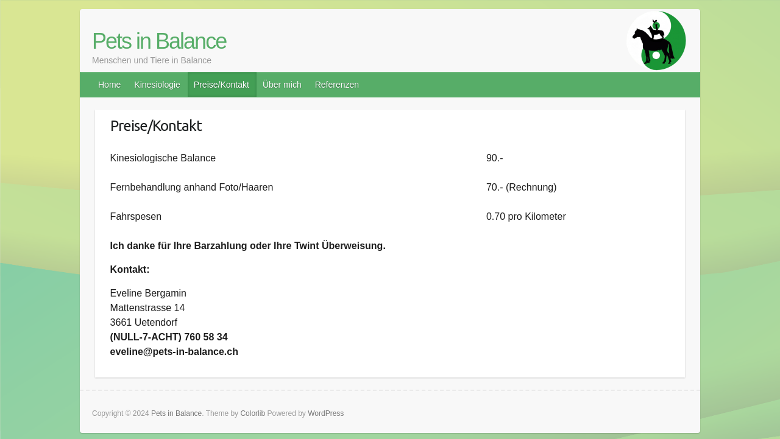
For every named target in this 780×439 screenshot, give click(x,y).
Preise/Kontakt (221, 85)
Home (109, 85)
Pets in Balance (159, 41)
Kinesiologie (157, 85)
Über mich (282, 85)
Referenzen (337, 85)
